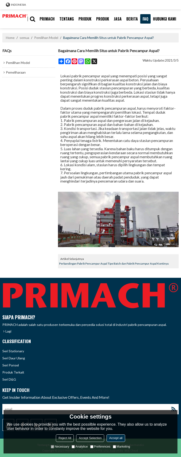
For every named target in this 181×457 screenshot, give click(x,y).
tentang (66, 19)
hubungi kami (164, 19)
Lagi (8, 331)
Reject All (64, 438)
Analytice (80, 446)
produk (84, 19)
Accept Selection (90, 438)
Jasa (118, 19)
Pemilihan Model (46, 38)
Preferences (100, 446)
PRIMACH (47, 19)
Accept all (115, 438)
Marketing (121, 446)
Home (10, 38)
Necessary (60, 446)
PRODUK (102, 19)
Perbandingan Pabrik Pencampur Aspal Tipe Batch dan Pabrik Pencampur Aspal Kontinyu (114, 263)
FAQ (145, 19)
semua (24, 38)
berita (132, 19)
